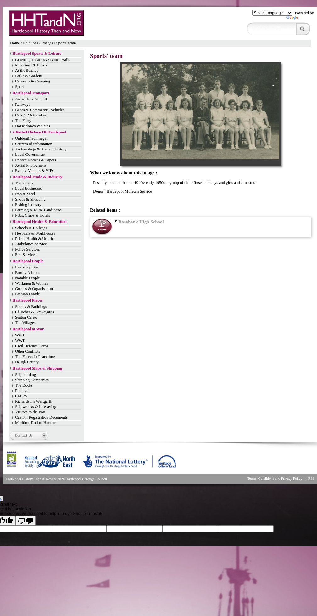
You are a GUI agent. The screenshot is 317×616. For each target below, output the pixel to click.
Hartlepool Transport (30, 93)
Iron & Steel (25, 194)
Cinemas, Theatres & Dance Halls (42, 60)
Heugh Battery (27, 362)
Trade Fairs (24, 183)
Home (15, 43)
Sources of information (33, 144)
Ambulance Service (31, 244)
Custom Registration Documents (41, 417)
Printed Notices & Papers (35, 160)
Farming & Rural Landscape (38, 210)
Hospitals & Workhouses (35, 233)
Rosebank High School (138, 221)
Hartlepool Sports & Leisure (36, 53)
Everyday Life (26, 267)
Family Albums (27, 272)
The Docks (24, 385)
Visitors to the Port (30, 412)
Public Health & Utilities (35, 238)
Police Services (27, 249)
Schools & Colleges (31, 228)
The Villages (25, 322)
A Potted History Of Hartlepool (39, 132)
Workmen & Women (31, 283)
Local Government (30, 154)
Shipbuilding (25, 374)
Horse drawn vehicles (32, 126)
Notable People (27, 278)
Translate (300, 19)
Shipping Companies (32, 380)
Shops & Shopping (30, 199)
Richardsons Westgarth (33, 401)
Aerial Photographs (30, 165)
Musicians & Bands (31, 65)
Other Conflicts (27, 351)
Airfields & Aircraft (31, 99)
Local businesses (28, 188)
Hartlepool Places (27, 300)
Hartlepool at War (28, 329)
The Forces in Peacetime (35, 356)
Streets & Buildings (31, 306)
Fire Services (25, 254)
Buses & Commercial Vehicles (39, 110)
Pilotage (21, 390)
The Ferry (23, 120)
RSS (311, 478)
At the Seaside (26, 70)
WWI (19, 335)
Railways (22, 104)
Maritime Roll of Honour (35, 423)
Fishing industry (28, 204)
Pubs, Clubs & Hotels (32, 215)
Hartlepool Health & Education (39, 221)
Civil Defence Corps (31, 346)
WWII (20, 340)
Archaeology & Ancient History (41, 149)
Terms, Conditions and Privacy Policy (274, 478)
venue (102, 229)
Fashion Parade (27, 294)
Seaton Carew (26, 317)
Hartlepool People (27, 261)
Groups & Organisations (34, 288)
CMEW (21, 396)
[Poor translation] (25, 520)
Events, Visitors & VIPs (34, 170)
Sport (19, 86)
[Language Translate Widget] (272, 13)
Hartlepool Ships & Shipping (37, 368)
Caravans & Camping (32, 81)
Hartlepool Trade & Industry (37, 177)
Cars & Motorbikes (30, 115)
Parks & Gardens (28, 76)
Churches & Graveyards (34, 312)
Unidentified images (31, 138)
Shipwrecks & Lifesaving (35, 406)
